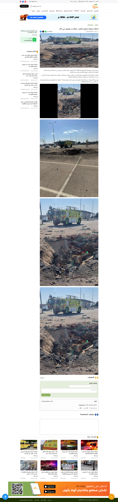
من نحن (49, 500)
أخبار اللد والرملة (68, 11)
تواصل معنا (43, 500)
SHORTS (76, 11)
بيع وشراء (51, 11)
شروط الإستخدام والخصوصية (26, 500)
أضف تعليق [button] (46, 395)
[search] (35, 6)
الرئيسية (96, 11)
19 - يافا (74, 1)
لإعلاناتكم (37, 500)
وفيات (38, 11)
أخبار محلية (89, 11)
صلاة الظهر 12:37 (32, 1)
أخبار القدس (44, 11)
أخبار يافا (83, 11)
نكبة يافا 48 (59, 11)
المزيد (33, 11)
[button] (86, 408)
